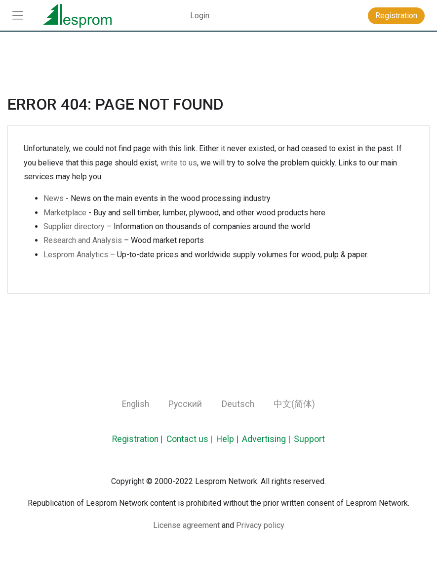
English (135, 404)
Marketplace (64, 212)
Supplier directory (74, 226)
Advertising (264, 439)
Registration (135, 439)
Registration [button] (396, 15)
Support (309, 439)
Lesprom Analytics (75, 254)
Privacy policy (260, 525)
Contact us (187, 439)
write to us (178, 162)
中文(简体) (294, 404)
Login (199, 15)
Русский (185, 404)
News (53, 198)
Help (225, 439)
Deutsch (238, 404)
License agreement (186, 525)
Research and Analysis (82, 240)
